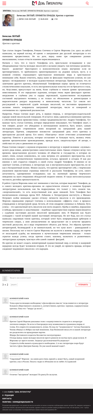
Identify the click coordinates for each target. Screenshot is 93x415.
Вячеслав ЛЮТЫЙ (27, 19)
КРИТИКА (7, 11)
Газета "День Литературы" (16, 392)
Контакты (6, 399)
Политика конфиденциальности (17, 403)
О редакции (8, 395)
